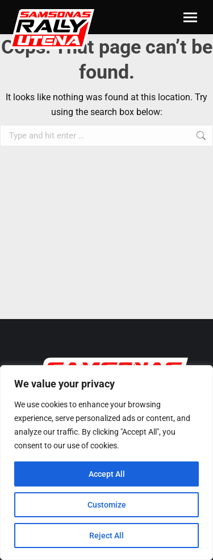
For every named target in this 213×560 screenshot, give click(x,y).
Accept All (107, 474)
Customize (106, 504)
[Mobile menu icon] (190, 17)
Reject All (106, 535)
